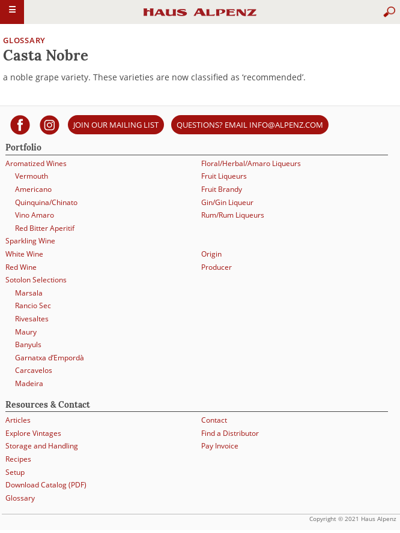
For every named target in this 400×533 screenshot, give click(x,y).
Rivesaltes (32, 319)
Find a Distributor (230, 433)
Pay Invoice (219, 446)
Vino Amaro (34, 215)
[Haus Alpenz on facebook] (20, 124)
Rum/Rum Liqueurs (232, 215)
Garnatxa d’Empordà (49, 358)
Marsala (29, 293)
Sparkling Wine (30, 241)
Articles (18, 420)
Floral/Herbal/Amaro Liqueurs (251, 163)
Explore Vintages (33, 433)
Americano (33, 189)
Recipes (18, 459)
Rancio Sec (33, 305)
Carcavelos (33, 370)
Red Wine (21, 267)
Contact (214, 420)
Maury (26, 332)
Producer (216, 267)
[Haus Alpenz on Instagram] (49, 124)
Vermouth (31, 176)
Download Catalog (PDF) (45, 485)
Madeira (29, 383)
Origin (211, 254)
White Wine (24, 254)
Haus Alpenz (200, 17)
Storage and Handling (41, 446)
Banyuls (28, 344)
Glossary (24, 40)
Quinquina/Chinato (46, 202)
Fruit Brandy (221, 189)
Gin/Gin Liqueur (227, 202)
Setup (15, 472)
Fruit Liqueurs (224, 176)
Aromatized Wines (36, 163)
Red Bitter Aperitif (44, 228)
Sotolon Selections (36, 280)
